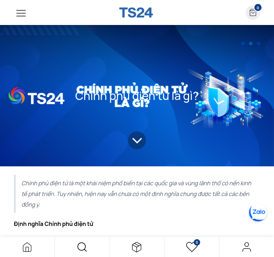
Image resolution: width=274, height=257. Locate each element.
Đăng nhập (246, 247)
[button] (82, 247)
